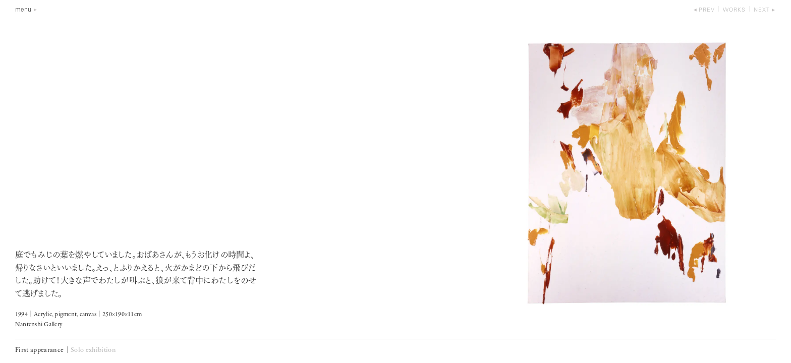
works (734, 10)
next (762, 10)
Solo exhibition (93, 350)
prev (707, 10)
